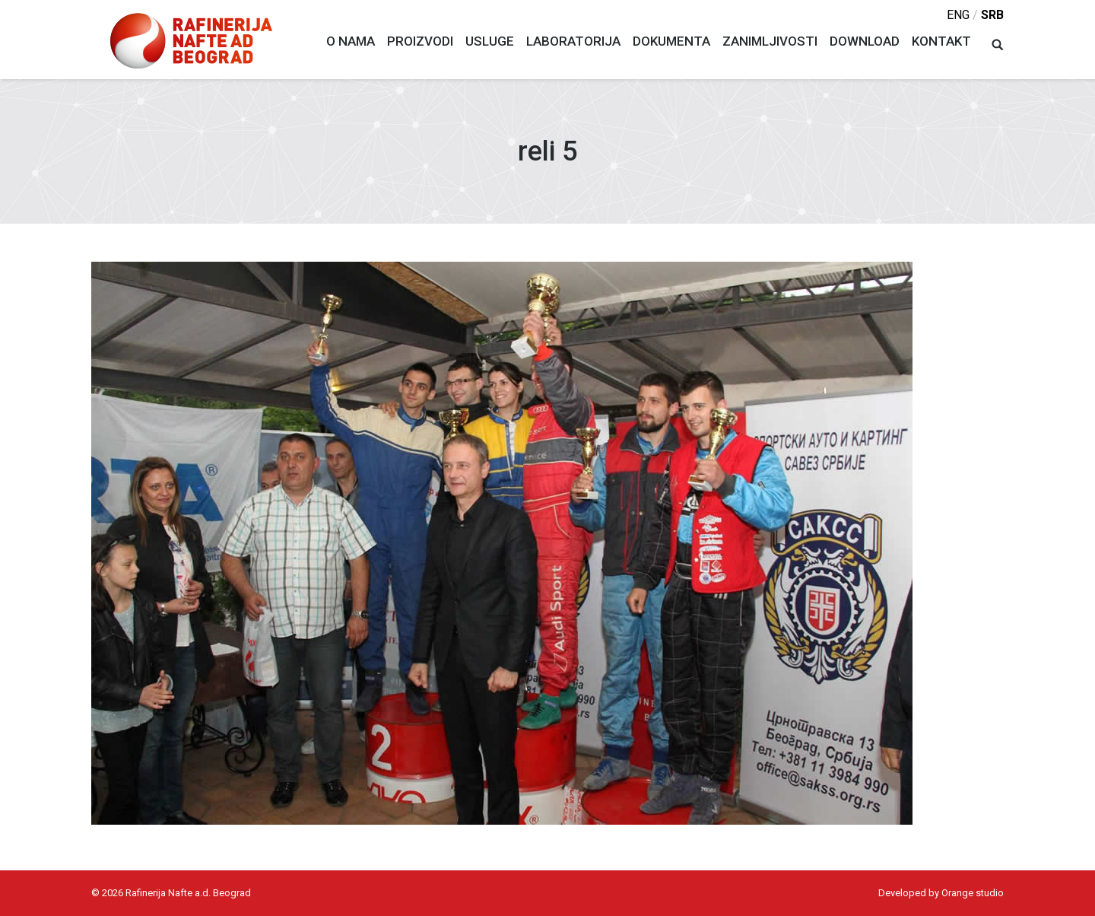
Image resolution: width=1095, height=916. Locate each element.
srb (992, 15)
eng (958, 15)
